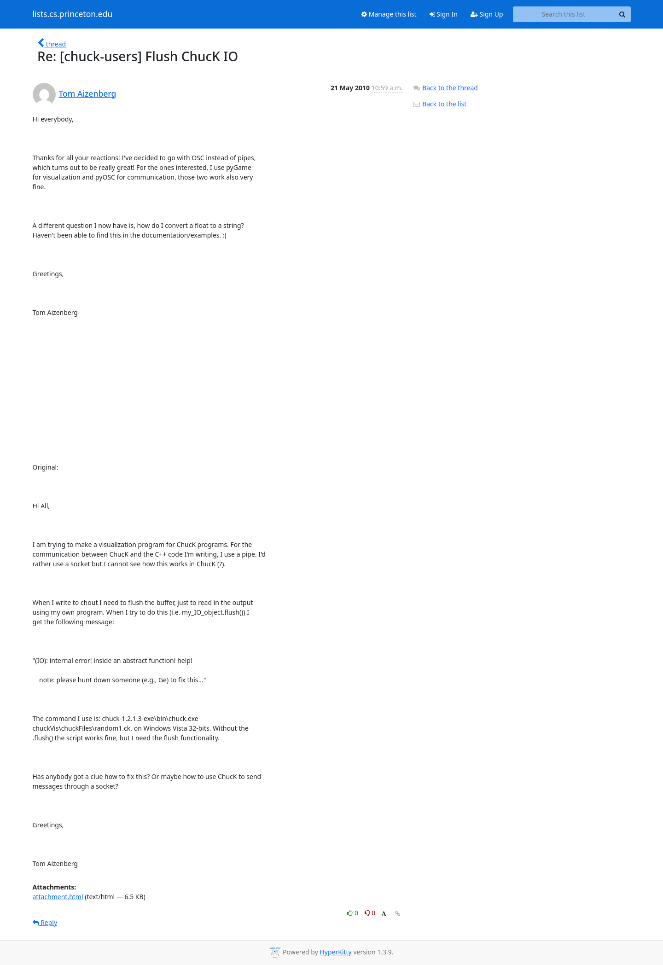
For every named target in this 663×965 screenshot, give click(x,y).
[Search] (622, 14)
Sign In (444, 14)
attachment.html (58, 896)
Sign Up (487, 14)
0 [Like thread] (353, 912)
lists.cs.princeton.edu (73, 14)
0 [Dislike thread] (370, 912)
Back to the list (440, 103)
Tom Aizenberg (87, 93)
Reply (45, 922)
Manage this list (389, 14)
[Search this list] (564, 14)
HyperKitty (335, 952)
